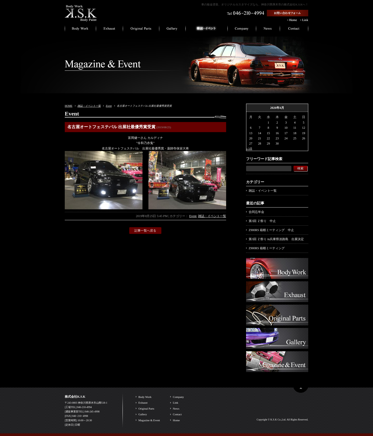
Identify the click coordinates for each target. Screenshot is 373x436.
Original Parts (146, 408)
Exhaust (142, 402)
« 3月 (249, 148)
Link (175, 402)
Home (176, 420)
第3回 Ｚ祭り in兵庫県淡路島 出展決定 (276, 239)
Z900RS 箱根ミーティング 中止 (271, 230)
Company (178, 396)
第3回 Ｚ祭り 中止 (262, 221)
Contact (177, 414)
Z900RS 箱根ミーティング (267, 248)
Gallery (142, 414)
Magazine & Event (149, 420)
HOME (68, 105)
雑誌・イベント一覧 (89, 105)
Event (109, 105)
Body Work (145, 396)
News (176, 408)
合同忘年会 (256, 212)
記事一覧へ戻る (145, 230)
